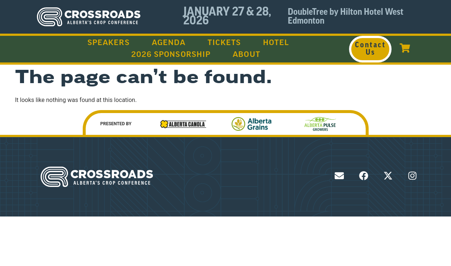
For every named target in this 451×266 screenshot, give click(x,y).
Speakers (109, 43)
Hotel (276, 43)
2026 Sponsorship (171, 55)
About (246, 55)
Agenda (169, 43)
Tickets (224, 43)
